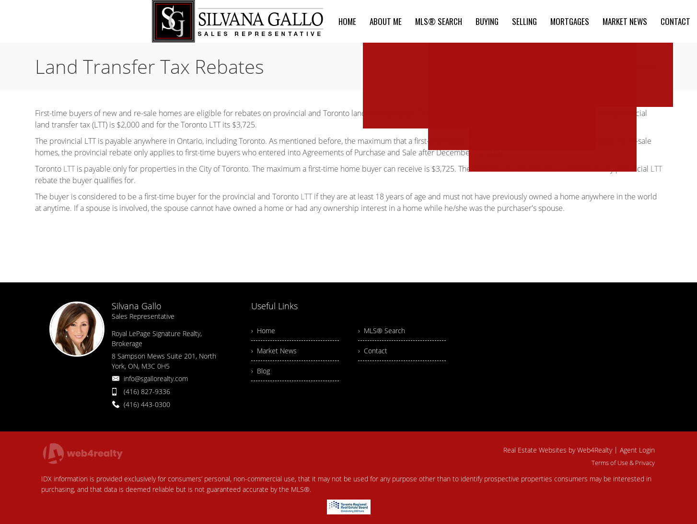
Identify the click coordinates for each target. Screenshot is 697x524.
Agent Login (637, 449)
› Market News (274, 350)
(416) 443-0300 (147, 404)
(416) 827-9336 (147, 391)
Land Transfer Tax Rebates (620, 67)
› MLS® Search (381, 330)
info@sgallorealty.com (156, 378)
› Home (263, 330)
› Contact (372, 350)
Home (565, 67)
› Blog (260, 370)
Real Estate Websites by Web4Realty (557, 449)
